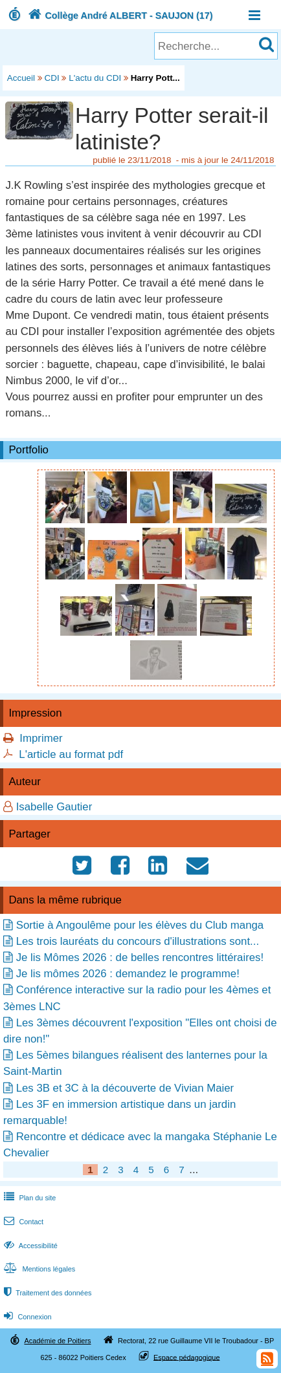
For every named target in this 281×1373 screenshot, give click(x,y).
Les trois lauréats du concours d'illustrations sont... (137, 941)
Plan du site (28, 1198)
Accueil (21, 78)
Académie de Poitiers (57, 1341)
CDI (52, 78)
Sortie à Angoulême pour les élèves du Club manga (140, 925)
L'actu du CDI (95, 78)
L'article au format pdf (71, 754)
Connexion (26, 1317)
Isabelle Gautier (54, 807)
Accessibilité (29, 1245)
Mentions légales (38, 1269)
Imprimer (40, 738)
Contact (22, 1222)
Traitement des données (46, 1293)
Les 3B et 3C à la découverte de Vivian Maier (125, 1088)
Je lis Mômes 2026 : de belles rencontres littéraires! (140, 957)
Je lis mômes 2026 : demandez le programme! (128, 974)
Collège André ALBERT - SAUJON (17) (119, 15)
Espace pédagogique (186, 1357)
